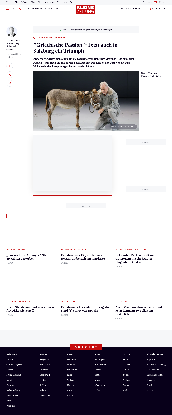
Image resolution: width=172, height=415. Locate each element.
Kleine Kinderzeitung (156, 252)
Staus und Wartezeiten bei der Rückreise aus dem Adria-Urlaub (38, 317)
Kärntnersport (101, 252)
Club (33, 2)
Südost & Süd (12, 283)
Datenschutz (31, 331)
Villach (43, 277)
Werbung (74, 2)
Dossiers (150, 272)
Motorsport (99, 267)
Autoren (126, 252)
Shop (40, 2)
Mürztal (9, 267)
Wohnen (70, 267)
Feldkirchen (45, 252)
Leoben (9, 257)
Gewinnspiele (153, 257)
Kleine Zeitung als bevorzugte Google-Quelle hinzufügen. (86, 30)
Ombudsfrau (72, 257)
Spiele (126, 262)
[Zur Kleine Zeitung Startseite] (85, 10)
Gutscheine (49, 2)
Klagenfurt (44, 246)
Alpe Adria (152, 246)
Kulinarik (71, 272)
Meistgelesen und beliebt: (18, 303)
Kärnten (162, 2)
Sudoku (126, 267)
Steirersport (100, 246)
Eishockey (99, 277)
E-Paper (25, 2)
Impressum (11, 331)
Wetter (9, 2)
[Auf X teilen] (9, 74)
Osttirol (43, 267)
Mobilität (71, 252)
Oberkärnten (45, 262)
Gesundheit (72, 246)
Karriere (70, 277)
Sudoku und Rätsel (155, 262)
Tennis (97, 262)
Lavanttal (44, 257)
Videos (150, 277)
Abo (16, 2)
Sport (58, 9)
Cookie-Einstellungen (76, 331)
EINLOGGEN (158, 9)
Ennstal (9, 246)
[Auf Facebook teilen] (9, 66)
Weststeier (10, 293)
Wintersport (100, 272)
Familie (70, 283)
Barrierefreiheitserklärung (51, 331)
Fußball (98, 257)
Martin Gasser (13, 40)
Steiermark (35, 9)
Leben (48, 9)
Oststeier (10, 272)
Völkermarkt (45, 283)
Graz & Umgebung (130, 9)
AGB (21, 331)
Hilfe (125, 246)
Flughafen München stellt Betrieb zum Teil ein (31, 309)
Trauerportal (62, 2)
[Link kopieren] (9, 83)
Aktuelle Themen (155, 241)
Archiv (126, 257)
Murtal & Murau (13, 262)
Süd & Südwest (13, 277)
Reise (69, 262)
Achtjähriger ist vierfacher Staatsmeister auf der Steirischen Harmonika (42, 321)
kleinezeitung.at (21, 341)
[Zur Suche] (20, 9)
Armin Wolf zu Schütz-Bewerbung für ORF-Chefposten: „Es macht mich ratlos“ (46, 313)
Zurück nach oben (86, 234)
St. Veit (43, 272)
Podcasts (151, 267)
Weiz (8, 288)
